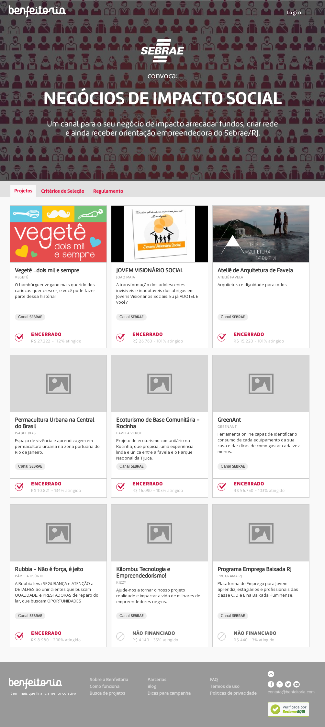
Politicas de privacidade (233, 693)
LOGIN (294, 13)
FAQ (214, 679)
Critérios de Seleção (62, 191)
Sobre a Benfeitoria (109, 679)
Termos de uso (225, 686)
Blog (152, 686)
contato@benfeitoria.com (291, 691)
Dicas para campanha (169, 693)
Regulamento (108, 191)
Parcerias (157, 679)
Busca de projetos (107, 693)
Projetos (23, 191)
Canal (30, 317)
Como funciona (104, 686)
